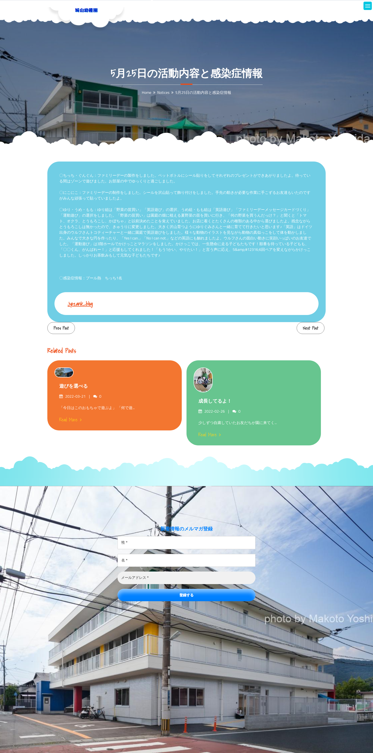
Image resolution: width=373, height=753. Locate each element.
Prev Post (61, 328)
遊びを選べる (73, 386)
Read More (70, 420)
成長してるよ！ (215, 401)
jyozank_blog (80, 304)
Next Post (310, 328)
